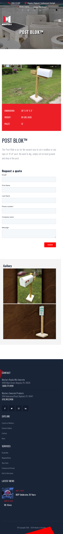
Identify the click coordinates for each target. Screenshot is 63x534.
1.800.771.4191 (14, 3)
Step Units (4, 463)
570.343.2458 (7, 399)
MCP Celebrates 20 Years (26, 494)
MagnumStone (5, 457)
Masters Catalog (22, 6)
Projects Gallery (6, 428)
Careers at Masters (7, 423)
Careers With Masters (40, 7)
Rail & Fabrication (6, 473)
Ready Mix (4, 452)
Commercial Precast (7, 468)
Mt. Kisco (8, 505)
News (2, 438)
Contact (3, 433)
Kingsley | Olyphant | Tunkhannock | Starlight (40, 3)
